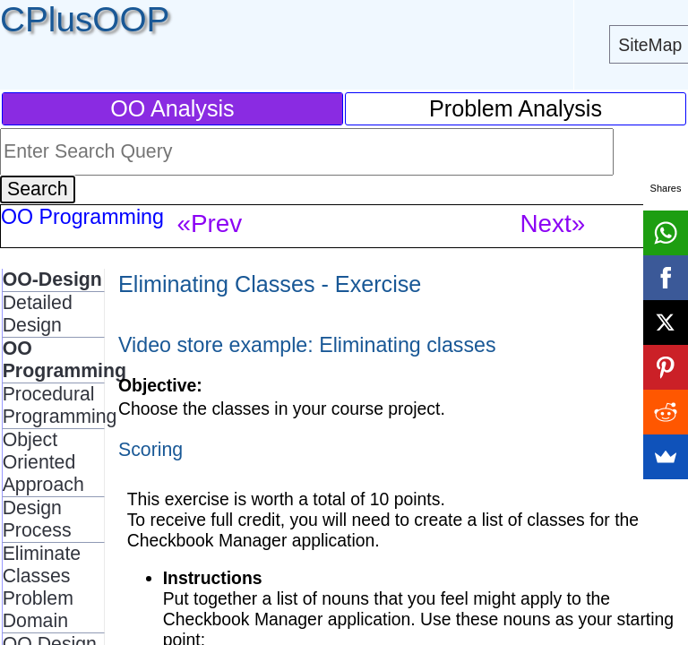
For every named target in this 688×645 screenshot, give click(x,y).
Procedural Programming (60, 405)
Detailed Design (38, 314)
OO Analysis (172, 108)
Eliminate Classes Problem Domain (42, 587)
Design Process (37, 519)
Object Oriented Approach (43, 462)
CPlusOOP (84, 19)
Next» (552, 223)
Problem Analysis (515, 108)
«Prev (209, 223)
